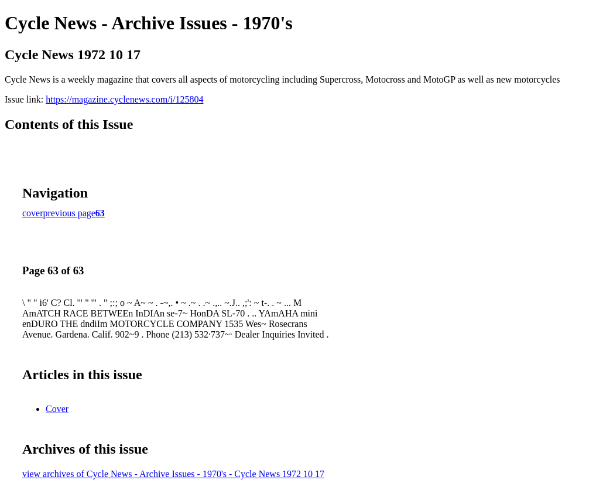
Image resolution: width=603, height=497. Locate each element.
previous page (69, 213)
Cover (57, 409)
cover (32, 213)
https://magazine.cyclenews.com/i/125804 (124, 99)
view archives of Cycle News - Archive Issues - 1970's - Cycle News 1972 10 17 (173, 474)
